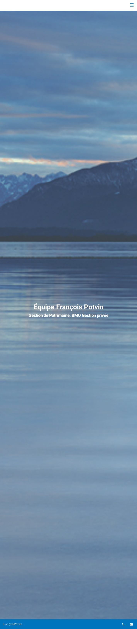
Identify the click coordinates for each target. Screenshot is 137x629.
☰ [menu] (131, 5)
